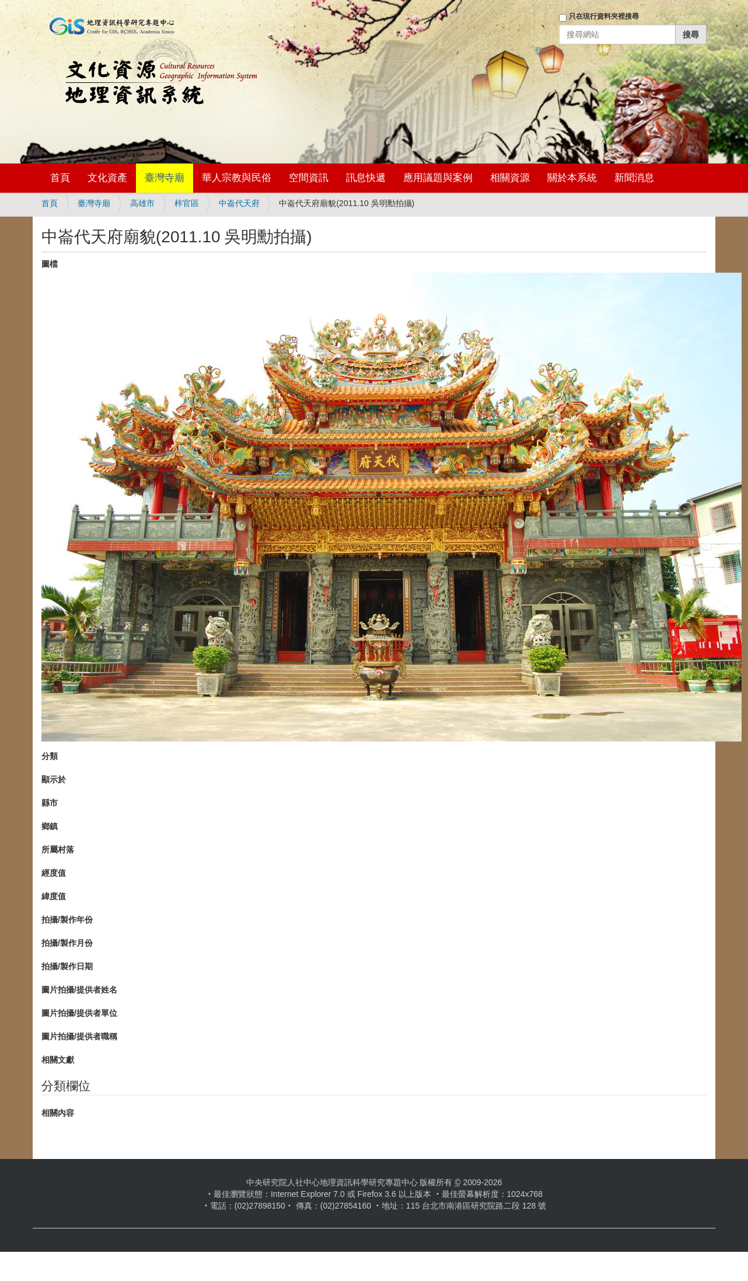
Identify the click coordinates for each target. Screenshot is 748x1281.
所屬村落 (57, 849)
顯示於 (53, 779)
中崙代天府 (239, 203)
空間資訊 (308, 177)
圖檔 (49, 264)
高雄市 (142, 203)
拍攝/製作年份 (67, 919)
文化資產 (107, 177)
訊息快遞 (366, 177)
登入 (542, 50)
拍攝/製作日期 (67, 966)
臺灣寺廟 (164, 177)
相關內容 (57, 1113)
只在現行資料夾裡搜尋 (604, 16)
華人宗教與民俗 (236, 177)
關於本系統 (572, 177)
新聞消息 (634, 177)
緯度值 (53, 896)
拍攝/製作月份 (67, 943)
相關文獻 (57, 1059)
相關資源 (510, 177)
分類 (49, 756)
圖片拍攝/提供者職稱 (79, 1036)
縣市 (49, 802)
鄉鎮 (49, 826)
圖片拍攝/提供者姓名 (79, 989)
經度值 (53, 873)
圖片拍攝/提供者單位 (79, 1013)
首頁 (60, 177)
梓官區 (186, 203)
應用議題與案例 (438, 177)
